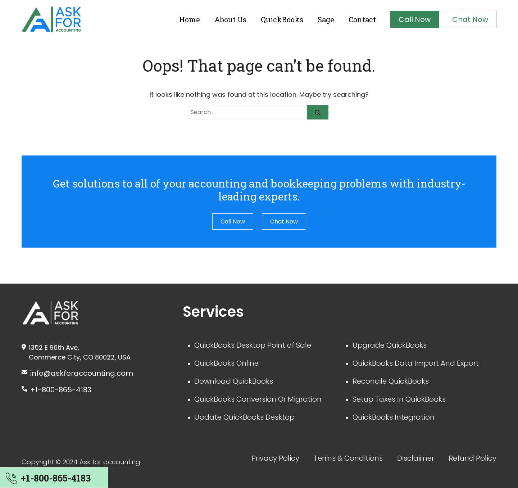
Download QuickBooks (233, 381)
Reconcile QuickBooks (391, 381)
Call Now (415, 19)
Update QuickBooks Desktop (244, 417)
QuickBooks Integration (394, 417)
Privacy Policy (275, 458)
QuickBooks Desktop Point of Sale (252, 345)
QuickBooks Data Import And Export (416, 363)
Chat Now (470, 19)
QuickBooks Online (226, 363)
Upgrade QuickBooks (390, 345)
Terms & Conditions (348, 458)
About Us (230, 19)
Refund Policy (472, 458)
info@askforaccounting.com (81, 373)
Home (189, 19)
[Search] (317, 112)
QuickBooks (282, 19)
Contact (362, 19)
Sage (326, 19)
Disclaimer (415, 458)
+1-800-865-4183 (60, 390)
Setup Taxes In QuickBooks (399, 399)
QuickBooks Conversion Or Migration (258, 399)
